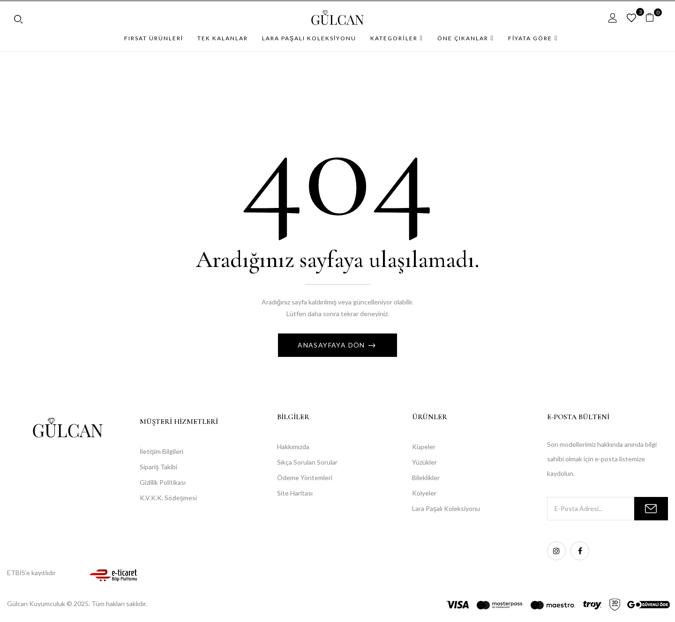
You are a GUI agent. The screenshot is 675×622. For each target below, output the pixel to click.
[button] (653, 17)
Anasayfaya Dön (332, 345)
